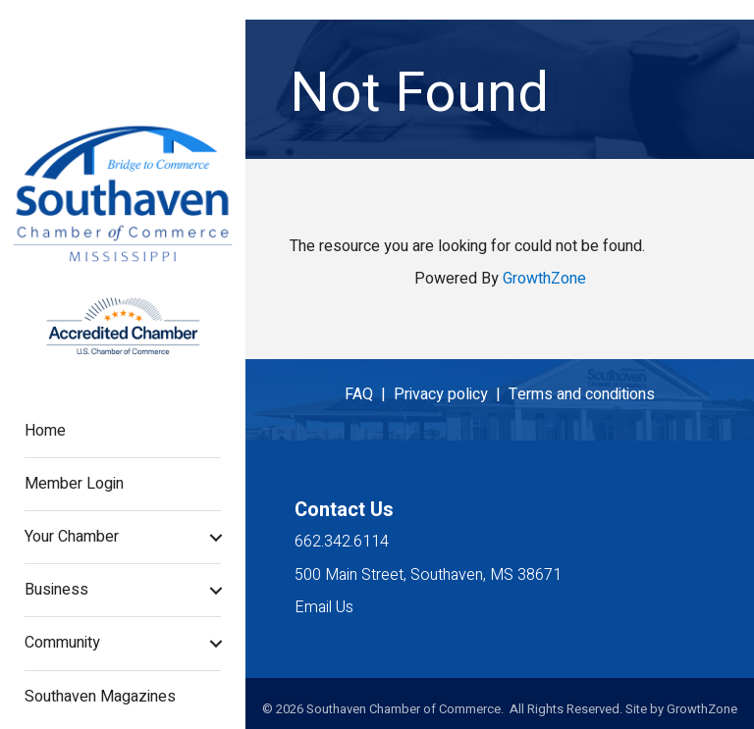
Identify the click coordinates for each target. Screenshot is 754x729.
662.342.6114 (342, 541)
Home (45, 431)
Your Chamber (72, 536)
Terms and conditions (582, 394)
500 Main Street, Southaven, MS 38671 (428, 575)
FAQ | (369, 394)
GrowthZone (544, 278)
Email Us (324, 607)
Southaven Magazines (100, 696)
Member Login (74, 483)
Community (62, 642)
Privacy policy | (451, 394)
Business (56, 589)
